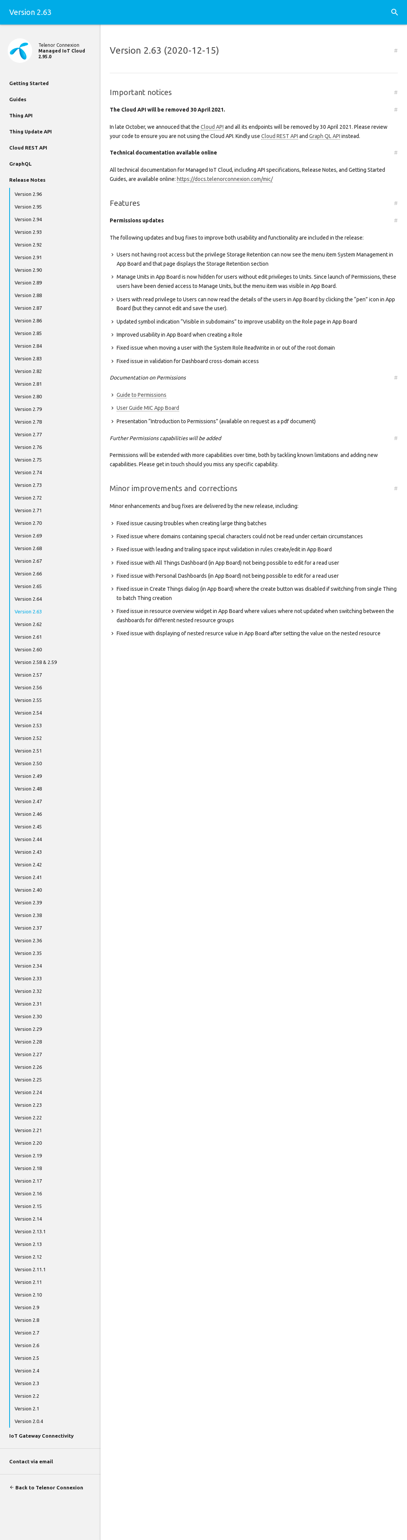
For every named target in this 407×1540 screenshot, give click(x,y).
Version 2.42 (28, 864)
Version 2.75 (28, 459)
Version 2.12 (28, 1256)
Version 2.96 (28, 194)
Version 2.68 (28, 548)
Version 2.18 (28, 1168)
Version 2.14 (28, 1218)
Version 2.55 (28, 700)
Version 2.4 (27, 1370)
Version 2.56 (28, 687)
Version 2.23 (28, 1105)
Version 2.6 (27, 1345)
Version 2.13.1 (30, 1231)
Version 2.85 (28, 333)
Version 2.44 (28, 839)
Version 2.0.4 (29, 1421)
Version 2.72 (28, 497)
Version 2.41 (28, 877)
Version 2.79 (28, 409)
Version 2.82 (28, 371)
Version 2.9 (27, 1307)
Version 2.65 (28, 586)
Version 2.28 (28, 1041)
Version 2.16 (28, 1193)
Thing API (21, 115)
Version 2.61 (28, 636)
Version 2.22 (28, 1117)
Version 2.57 (28, 674)
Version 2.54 (28, 712)
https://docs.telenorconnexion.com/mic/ (225, 179)
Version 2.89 (28, 282)
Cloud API (212, 127)
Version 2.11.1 (30, 1269)
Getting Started (29, 83)
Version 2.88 (28, 295)
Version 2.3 (27, 1383)
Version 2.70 (28, 523)
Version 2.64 (28, 599)
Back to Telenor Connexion (46, 1487)
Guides (17, 99)
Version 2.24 (28, 1092)
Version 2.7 (27, 1332)
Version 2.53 (28, 725)
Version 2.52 (28, 738)
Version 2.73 (28, 485)
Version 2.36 (28, 940)
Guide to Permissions (141, 395)
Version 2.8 (27, 1320)
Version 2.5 (27, 1358)
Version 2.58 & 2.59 (36, 662)
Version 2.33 (28, 978)
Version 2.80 (28, 396)
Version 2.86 (28, 320)
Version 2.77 (28, 434)
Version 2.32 (28, 991)
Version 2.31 (28, 1003)
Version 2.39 (28, 902)
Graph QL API (324, 136)
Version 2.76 (28, 447)
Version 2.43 (28, 852)
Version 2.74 (28, 472)
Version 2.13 (28, 1244)
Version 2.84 (28, 345)
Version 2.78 (28, 421)
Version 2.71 (28, 510)
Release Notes (27, 179)
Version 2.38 (28, 915)
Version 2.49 (28, 776)
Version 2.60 (28, 649)
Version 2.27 (28, 1054)
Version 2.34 (28, 965)
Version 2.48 (28, 788)
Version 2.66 (28, 573)
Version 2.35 (28, 953)
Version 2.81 (28, 383)
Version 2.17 (28, 1180)
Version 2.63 (28, 611)
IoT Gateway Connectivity (41, 1435)
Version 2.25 (28, 1079)
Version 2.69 (28, 535)
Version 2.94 (28, 219)
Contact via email (31, 1461)
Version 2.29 (28, 1029)
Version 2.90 (28, 270)
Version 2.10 (28, 1294)
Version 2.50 (28, 763)
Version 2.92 (28, 244)
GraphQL (20, 163)
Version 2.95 (28, 206)
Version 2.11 (28, 1282)
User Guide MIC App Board (148, 408)
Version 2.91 (28, 257)
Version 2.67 (28, 561)
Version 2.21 (28, 1130)
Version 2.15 (28, 1206)
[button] (395, 12)
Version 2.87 (28, 308)
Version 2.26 (28, 1067)
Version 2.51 (28, 750)
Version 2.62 (28, 624)
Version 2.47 (28, 801)
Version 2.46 (28, 814)
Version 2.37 (28, 927)
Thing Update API (30, 131)
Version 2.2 (27, 1396)
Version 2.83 (28, 358)
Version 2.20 (28, 1143)
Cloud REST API (28, 147)
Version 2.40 (28, 889)
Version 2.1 (27, 1408)
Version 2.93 (28, 232)
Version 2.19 (28, 1155)
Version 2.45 (28, 826)
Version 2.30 (28, 1016)
